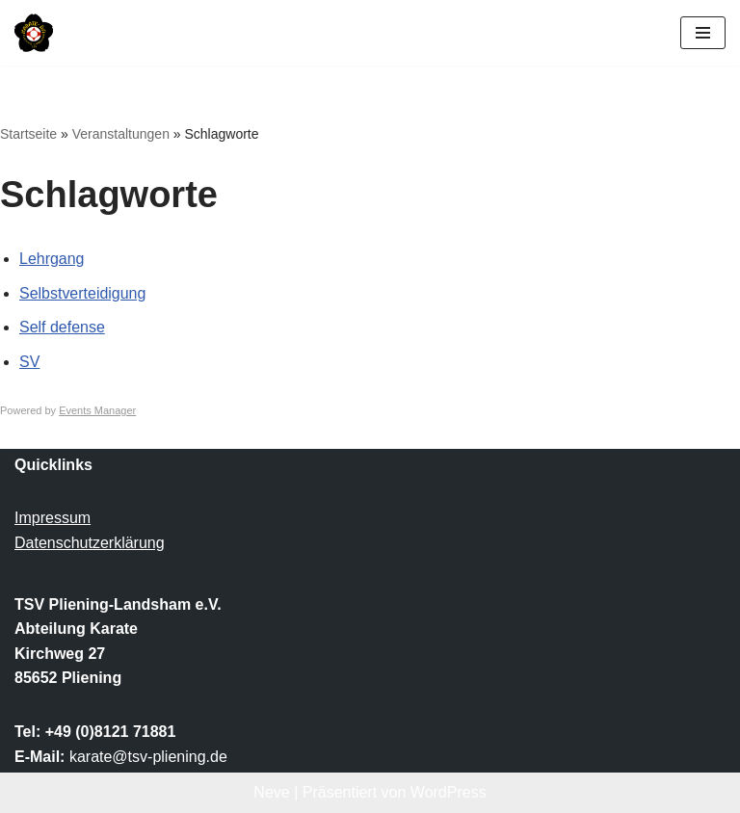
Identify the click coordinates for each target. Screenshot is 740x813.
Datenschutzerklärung (89, 543)
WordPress (448, 792)
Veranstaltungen (121, 134)
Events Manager (97, 410)
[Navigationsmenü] (703, 32)
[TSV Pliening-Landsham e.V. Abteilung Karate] (33, 32)
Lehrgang (52, 258)
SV (29, 362)
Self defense (62, 327)
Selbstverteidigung (82, 293)
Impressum (52, 519)
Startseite (28, 134)
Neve (271, 792)
